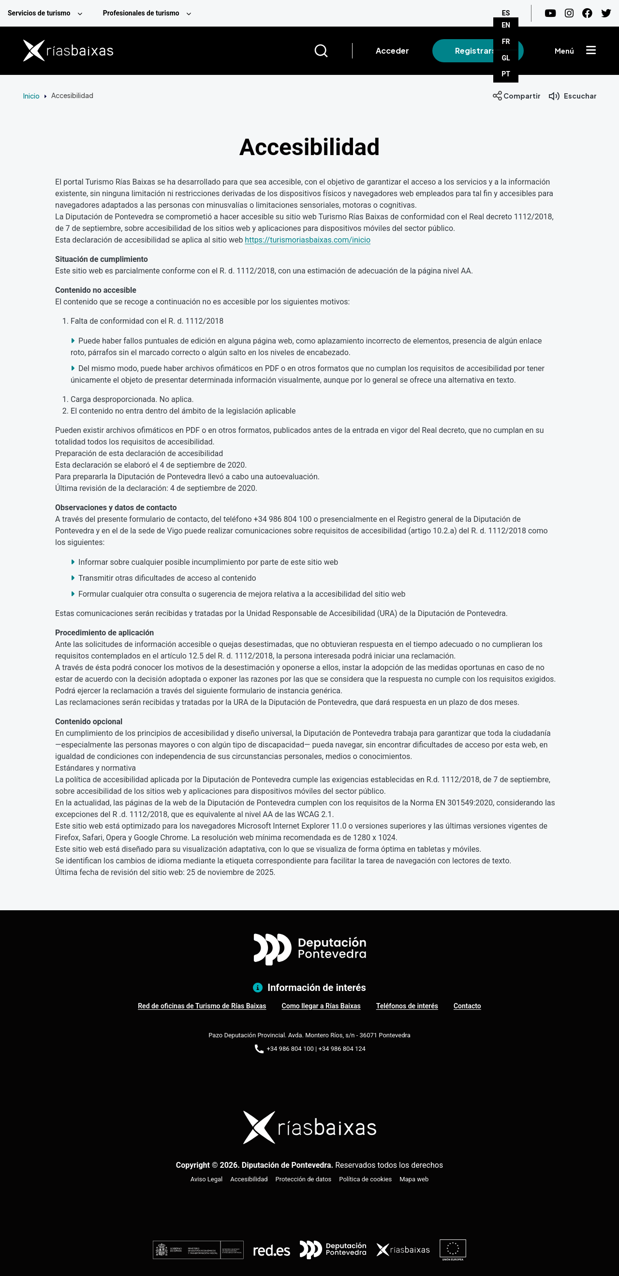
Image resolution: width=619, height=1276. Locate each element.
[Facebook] (587, 13)
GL (506, 58)
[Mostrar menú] (591, 50)
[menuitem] (47, 13)
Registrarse (478, 50)
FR (506, 41)
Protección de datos (304, 1179)
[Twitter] (606, 13)
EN (505, 25)
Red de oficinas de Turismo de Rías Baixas (202, 1006)
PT (505, 74)
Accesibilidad (248, 1179)
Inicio (31, 95)
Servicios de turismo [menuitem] (39, 13)
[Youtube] (550, 13)
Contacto (467, 1006)
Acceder (392, 50)
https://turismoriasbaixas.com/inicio (307, 239)
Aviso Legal (206, 1179)
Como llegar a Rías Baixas (321, 1006)
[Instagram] (569, 13)
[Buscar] (333, 50)
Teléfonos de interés (407, 1006)
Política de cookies (365, 1179)
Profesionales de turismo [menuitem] (141, 13)
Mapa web (413, 1179)
